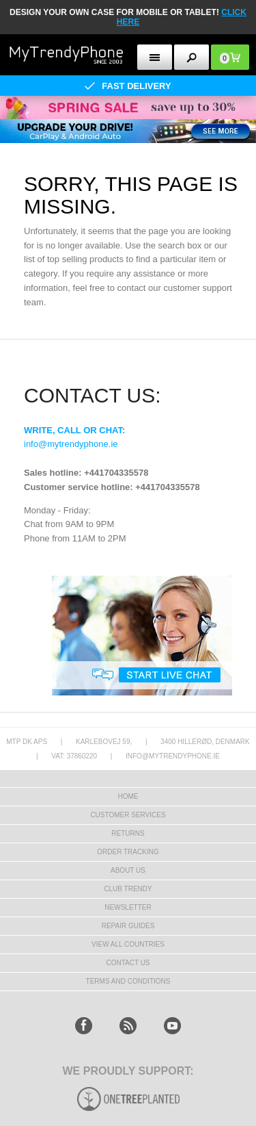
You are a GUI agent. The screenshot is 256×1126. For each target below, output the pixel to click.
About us (128, 870)
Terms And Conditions (128, 981)
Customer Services (127, 815)
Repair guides (128, 926)
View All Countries (128, 944)
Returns (127, 833)
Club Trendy (128, 889)
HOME (128, 796)
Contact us (128, 963)
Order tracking (127, 852)
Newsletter (127, 907)
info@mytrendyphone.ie (71, 444)
